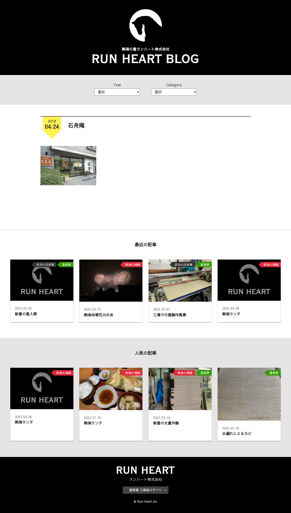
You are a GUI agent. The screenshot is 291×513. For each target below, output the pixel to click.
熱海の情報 (132, 264)
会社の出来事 (45, 264)
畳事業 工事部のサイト (145, 490)
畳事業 (66, 264)
